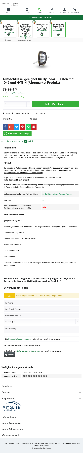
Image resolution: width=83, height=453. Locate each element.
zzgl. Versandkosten (18, 93)
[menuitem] (8, 10)
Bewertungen (19, 141)
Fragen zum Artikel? (21, 113)
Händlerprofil (25, 37)
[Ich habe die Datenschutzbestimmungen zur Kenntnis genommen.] (4, 351)
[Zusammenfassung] (41, 315)
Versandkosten (42, 443)
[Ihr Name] (41, 302)
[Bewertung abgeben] (41, 321)
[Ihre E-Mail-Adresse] (41, 309)
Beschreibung (6, 141)
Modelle (30, 141)
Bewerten (41, 113)
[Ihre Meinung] (41, 329)
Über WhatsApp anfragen (17, 133)
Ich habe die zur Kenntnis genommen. (34, 351)
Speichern (9, 355)
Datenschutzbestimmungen (20, 339)
